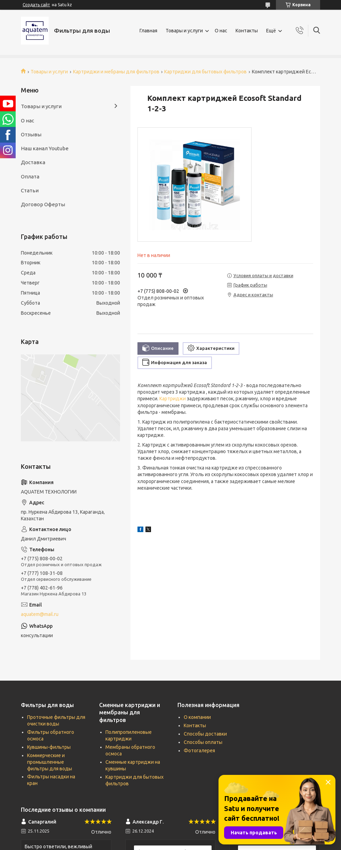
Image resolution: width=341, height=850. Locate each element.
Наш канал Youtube (45, 148)
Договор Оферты (43, 204)
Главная (148, 30)
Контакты (247, 30)
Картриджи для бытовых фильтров (205, 71)
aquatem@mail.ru (39, 614)
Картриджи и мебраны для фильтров (116, 71)
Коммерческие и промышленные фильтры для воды (49, 762)
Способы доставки (205, 734)
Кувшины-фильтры (49, 747)
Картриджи (172, 398)
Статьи (30, 190)
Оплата (30, 176)
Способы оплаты (203, 742)
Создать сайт (36, 4)
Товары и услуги (184, 30)
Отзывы (31, 134)
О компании (197, 717)
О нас (221, 30)
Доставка (33, 162)
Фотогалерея (199, 750)
